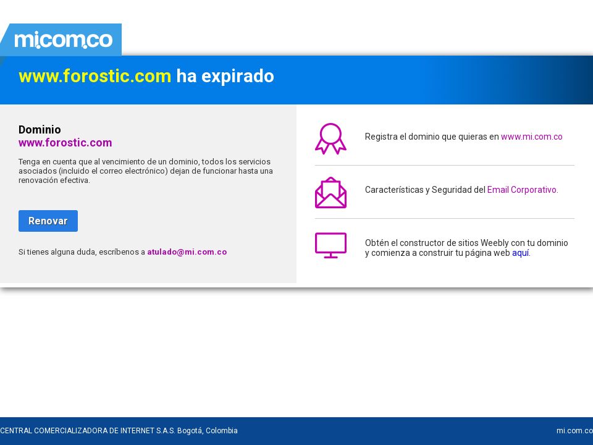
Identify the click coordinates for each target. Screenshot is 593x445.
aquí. (521, 253)
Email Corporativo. (522, 190)
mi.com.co (575, 430)
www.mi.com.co (532, 137)
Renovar (48, 221)
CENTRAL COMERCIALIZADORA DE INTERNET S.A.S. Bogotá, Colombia (119, 430)
